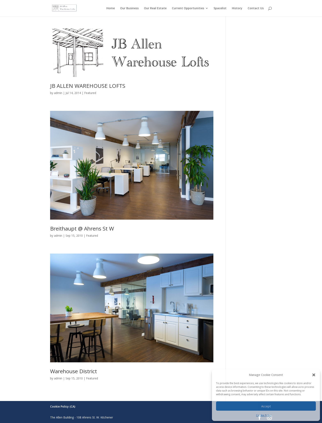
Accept (266, 406)
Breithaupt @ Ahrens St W (82, 228)
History (237, 8)
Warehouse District (73, 371)
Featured (90, 93)
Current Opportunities (188, 8)
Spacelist (220, 8)
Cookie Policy (264, 415)
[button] (314, 375)
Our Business (129, 8)
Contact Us (256, 8)
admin (58, 93)
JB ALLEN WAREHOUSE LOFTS (87, 85)
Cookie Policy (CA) (62, 406)
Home (110, 8)
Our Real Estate (155, 8)
